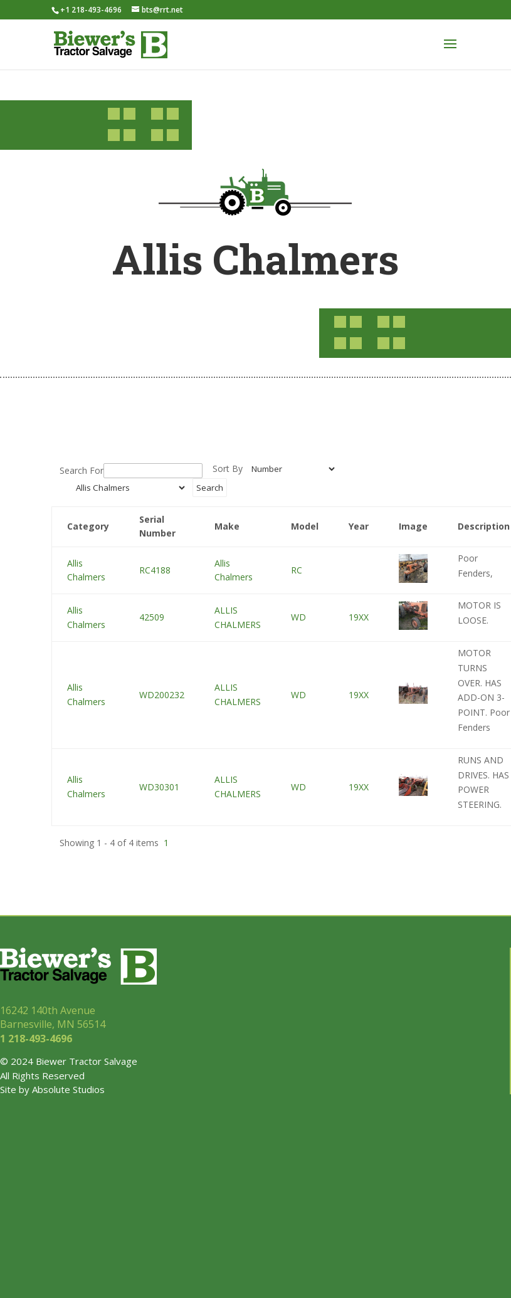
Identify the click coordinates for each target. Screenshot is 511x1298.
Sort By (228, 468)
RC (296, 570)
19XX (359, 617)
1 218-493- (37, 1038)
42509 (151, 617)
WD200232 (161, 695)
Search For (81, 470)
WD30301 (159, 787)
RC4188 (155, 570)
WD (298, 617)
